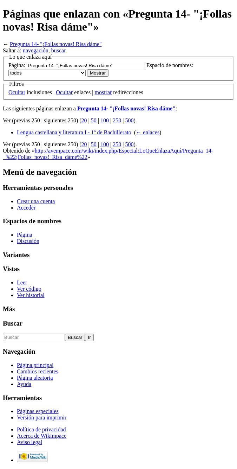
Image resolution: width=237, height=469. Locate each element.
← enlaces (147, 132)
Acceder (26, 208)
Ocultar (16, 92)
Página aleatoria (35, 378)
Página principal (35, 365)
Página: (16, 65)
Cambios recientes (37, 371)
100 (104, 120)
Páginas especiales (38, 411)
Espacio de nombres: (169, 65)
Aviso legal (29, 442)
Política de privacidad (41, 429)
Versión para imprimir (41, 417)
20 (84, 120)
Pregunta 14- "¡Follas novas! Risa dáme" (55, 44)
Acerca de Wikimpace (41, 436)
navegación (35, 50)
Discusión (28, 241)
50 (94, 120)
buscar (58, 50)
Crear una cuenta (36, 201)
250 (117, 120)
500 (129, 120)
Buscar (12, 323)
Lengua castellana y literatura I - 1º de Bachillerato (74, 132)
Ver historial (31, 295)
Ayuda (24, 384)
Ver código (29, 289)
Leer (22, 282)
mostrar (103, 92)
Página (24, 235)
